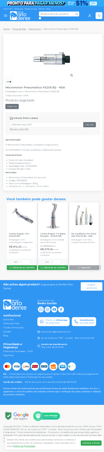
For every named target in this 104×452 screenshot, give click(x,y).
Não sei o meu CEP (19, 129)
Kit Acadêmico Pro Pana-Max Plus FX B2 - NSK (84, 235)
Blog (48, 9)
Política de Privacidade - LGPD (18, 351)
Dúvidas (7, 331)
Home (6, 29)
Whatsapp (18, 9)
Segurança (8, 355)
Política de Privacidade (24, 446)
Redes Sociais (31, 9)
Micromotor (35, 29)
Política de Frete (11, 323)
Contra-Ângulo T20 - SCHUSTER (19, 235)
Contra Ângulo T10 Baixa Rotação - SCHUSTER (53, 235)
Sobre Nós (8, 9)
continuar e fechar (91, 443)
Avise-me (12, 106)
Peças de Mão (19, 29)
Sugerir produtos (92, 286)
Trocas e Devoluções (13, 327)
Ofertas (41, 9)
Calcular (89, 124)
